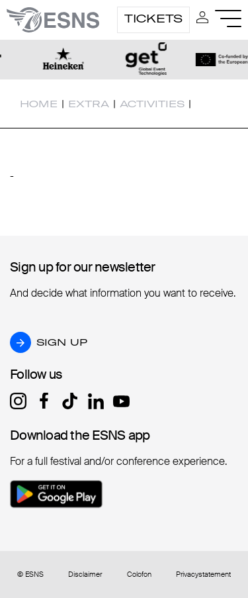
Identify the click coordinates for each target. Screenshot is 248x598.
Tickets (153, 18)
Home (39, 104)
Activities (152, 104)
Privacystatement (203, 574)
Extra (88, 104)
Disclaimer (85, 574)
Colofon (139, 574)
